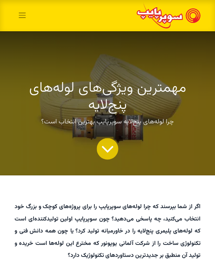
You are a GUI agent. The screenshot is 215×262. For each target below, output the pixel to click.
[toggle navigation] (22, 15)
